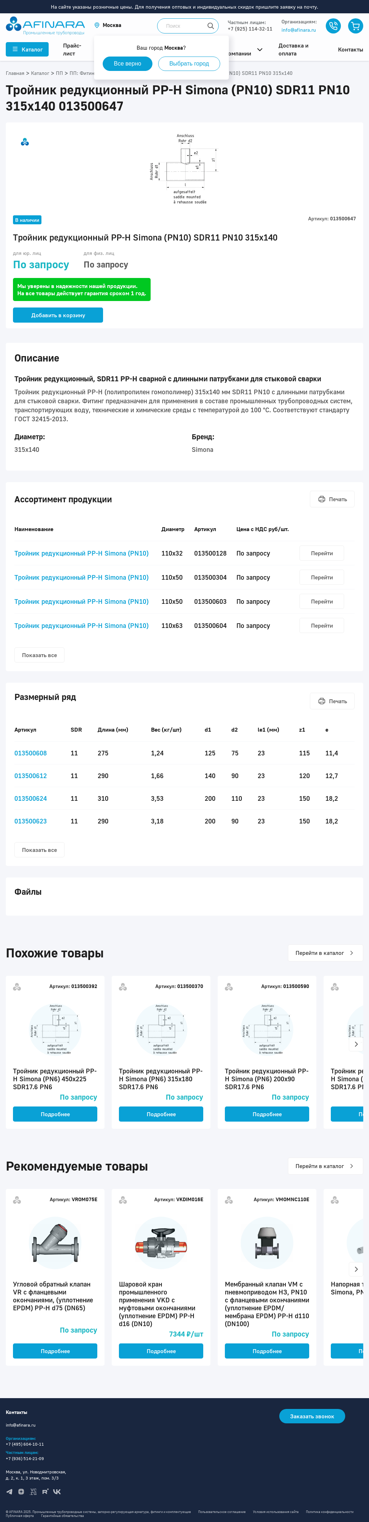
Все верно (127, 63)
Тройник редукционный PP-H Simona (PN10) (81, 553)
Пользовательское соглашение (222, 1512)
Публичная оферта (20, 1516)
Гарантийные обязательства (62, 1516)
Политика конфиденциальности (330, 1512)
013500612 (30, 776)
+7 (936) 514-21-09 (25, 1458)
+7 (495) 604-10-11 (25, 1444)
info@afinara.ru (298, 30)
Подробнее (55, 1114)
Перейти (322, 553)
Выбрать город (189, 63)
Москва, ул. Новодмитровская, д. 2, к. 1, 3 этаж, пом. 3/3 (36, 1475)
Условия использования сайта (276, 1512)
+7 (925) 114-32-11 (250, 29)
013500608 (30, 753)
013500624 (30, 798)
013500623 (30, 821)
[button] (107, 25)
